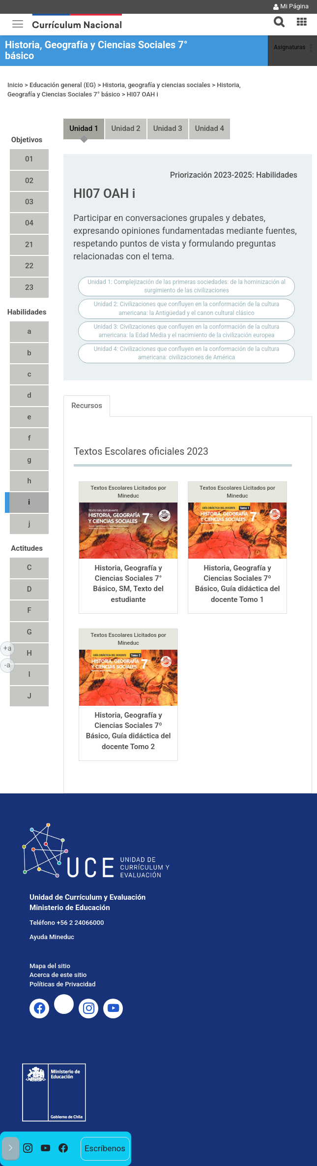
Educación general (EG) (62, 85)
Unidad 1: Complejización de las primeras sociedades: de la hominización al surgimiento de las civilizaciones (186, 286)
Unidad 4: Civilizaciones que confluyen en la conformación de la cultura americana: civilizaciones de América (187, 353)
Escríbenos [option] (105, 1148)
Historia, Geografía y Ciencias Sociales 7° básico (96, 50)
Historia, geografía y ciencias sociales (156, 85)
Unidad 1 (83, 128)
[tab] (275, 16)
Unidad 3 (167, 128)
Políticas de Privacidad (62, 984)
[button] (275, 16)
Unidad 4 (209, 128)
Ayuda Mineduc (51, 937)
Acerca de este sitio (57, 974)
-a (9, 664)
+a (9, 648)
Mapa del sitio (49, 966)
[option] (28, 1149)
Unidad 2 (125, 128)
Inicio (15, 85)
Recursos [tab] (86, 405)
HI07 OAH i (142, 94)
